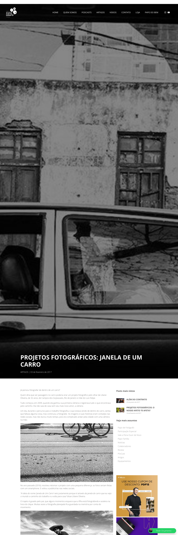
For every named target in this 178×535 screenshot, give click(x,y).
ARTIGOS (24, 372)
